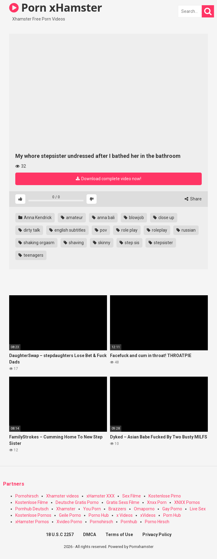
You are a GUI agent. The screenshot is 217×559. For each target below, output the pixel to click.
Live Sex (198, 508)
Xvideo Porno (69, 521)
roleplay (157, 230)
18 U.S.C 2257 (60, 534)
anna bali (103, 217)
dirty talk (29, 230)
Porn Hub (172, 515)
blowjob (134, 217)
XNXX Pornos (187, 502)
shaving (74, 242)
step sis (129, 242)
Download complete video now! (108, 178)
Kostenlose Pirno (165, 496)
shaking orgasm (36, 242)
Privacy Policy (156, 534)
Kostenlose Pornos (33, 515)
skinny (101, 242)
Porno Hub (99, 515)
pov (101, 230)
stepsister (161, 242)
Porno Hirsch (157, 521)
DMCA (89, 534)
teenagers (30, 255)
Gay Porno (172, 508)
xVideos (148, 515)
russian (186, 230)
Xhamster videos (62, 496)
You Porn (92, 508)
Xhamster (65, 508)
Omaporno (144, 508)
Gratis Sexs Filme (122, 502)
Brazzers (117, 508)
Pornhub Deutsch (32, 508)
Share (193, 198)
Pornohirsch (27, 496)
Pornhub (129, 521)
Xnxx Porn (157, 502)
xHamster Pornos (32, 521)
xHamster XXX (100, 496)
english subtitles (67, 230)
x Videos (124, 515)
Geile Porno (70, 515)
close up (163, 217)
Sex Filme (131, 496)
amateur (72, 217)
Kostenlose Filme (31, 502)
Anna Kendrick (35, 217)
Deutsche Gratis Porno (77, 502)
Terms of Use (119, 534)
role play (127, 230)
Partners (13, 484)
